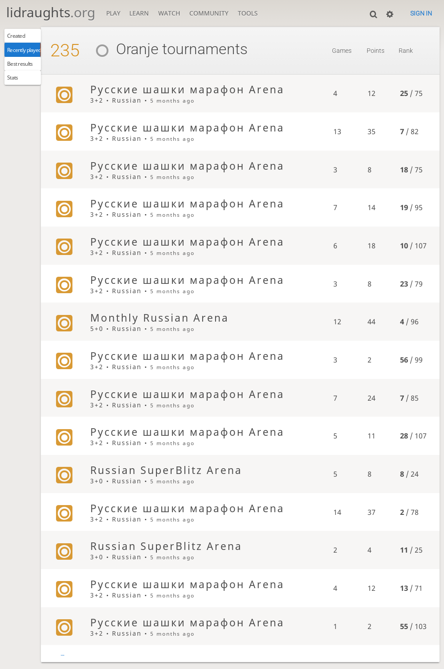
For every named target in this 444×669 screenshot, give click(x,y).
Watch (169, 13)
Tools (248, 13)
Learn (139, 13)
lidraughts (50, 12)
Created (21, 37)
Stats (16, 86)
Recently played (32, 53)
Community (208, 13)
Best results (26, 70)
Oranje (148, 49)
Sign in (421, 13)
